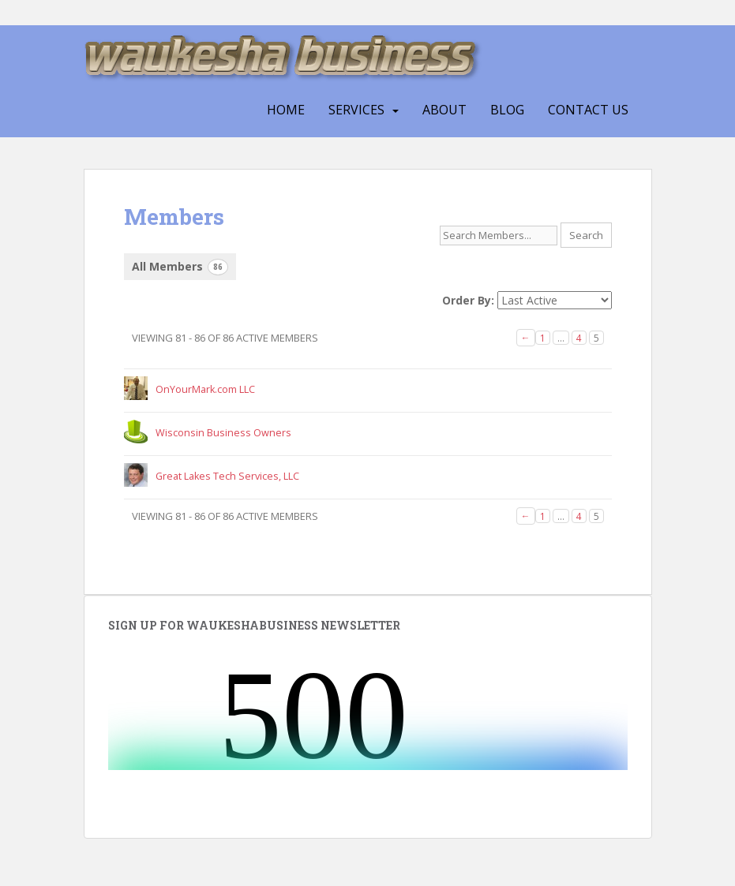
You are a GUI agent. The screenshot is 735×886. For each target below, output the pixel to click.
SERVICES (356, 109)
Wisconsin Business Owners (223, 432)
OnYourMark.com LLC (205, 389)
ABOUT (444, 109)
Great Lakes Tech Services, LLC (227, 476)
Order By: (468, 300)
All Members (180, 267)
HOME (286, 109)
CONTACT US (588, 109)
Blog (507, 109)
